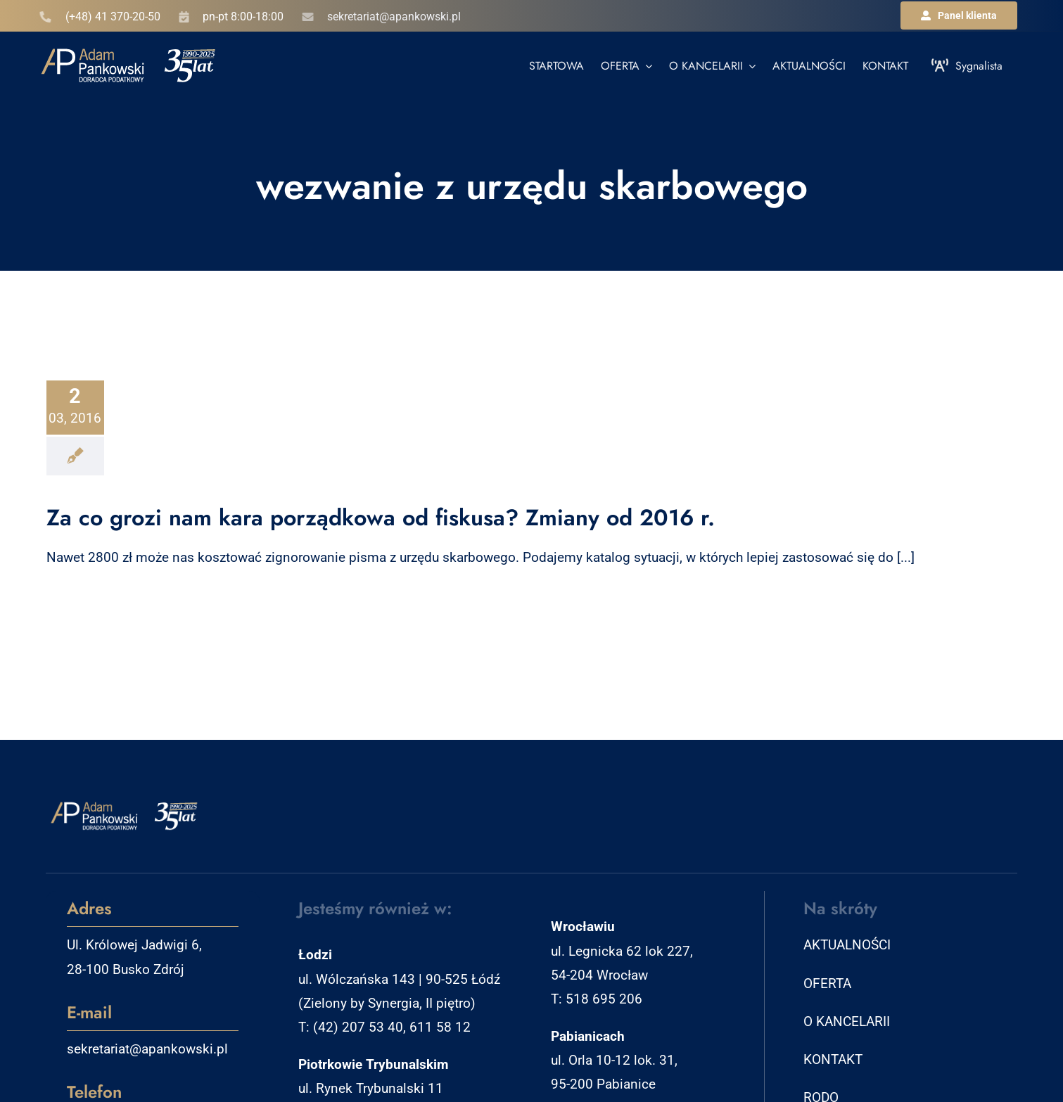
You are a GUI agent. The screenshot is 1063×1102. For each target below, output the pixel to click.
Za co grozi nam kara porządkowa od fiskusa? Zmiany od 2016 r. (380, 517)
